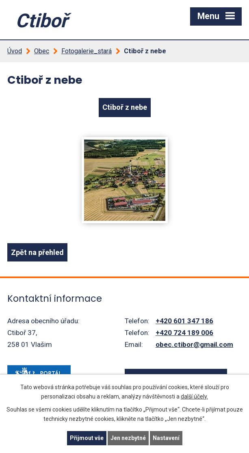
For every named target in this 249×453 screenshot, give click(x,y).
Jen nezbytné (128, 438)
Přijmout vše (87, 438)
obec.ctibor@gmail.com (194, 344)
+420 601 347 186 (184, 321)
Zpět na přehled (37, 252)
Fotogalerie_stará (86, 51)
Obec (41, 51)
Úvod (14, 51)
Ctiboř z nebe (124, 107)
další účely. (194, 396)
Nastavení (166, 438)
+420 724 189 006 (184, 333)
